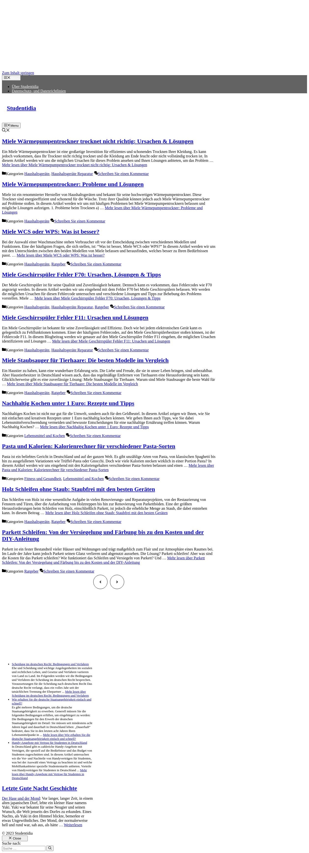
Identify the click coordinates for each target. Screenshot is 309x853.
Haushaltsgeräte (36, 174)
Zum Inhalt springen (18, 73)
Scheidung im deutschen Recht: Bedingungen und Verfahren (50, 664)
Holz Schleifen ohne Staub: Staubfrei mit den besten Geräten (78, 489)
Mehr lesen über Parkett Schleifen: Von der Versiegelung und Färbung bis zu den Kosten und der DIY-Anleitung (103, 560)
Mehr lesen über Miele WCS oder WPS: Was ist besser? (61, 255)
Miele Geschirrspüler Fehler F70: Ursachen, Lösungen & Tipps (81, 274)
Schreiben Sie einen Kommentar (123, 174)
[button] (6, 131)
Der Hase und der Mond (21, 798)
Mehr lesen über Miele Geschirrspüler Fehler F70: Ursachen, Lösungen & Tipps (97, 298)
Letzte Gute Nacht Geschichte (39, 788)
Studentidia (21, 108)
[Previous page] (100, 582)
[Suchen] (50, 848)
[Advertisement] (149, 36)
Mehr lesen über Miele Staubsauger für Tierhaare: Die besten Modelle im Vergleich (72, 384)
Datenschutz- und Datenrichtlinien (39, 91)
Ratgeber (58, 264)
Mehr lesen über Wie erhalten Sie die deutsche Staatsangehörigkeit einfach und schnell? (51, 737)
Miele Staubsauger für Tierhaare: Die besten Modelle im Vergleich (85, 360)
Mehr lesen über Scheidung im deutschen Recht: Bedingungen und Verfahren (50, 693)
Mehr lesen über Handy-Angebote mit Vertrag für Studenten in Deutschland (49, 774)
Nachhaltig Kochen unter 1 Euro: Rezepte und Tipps (68, 403)
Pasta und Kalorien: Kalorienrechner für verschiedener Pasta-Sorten (88, 446)
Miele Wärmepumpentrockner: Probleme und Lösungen (73, 184)
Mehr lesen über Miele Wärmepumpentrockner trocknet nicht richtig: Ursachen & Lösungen (74, 165)
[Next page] (117, 582)
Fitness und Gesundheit (42, 479)
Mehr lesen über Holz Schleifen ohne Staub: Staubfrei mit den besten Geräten (106, 513)
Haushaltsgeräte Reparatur (72, 174)
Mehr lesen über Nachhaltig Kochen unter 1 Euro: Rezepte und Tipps (94, 427)
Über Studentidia (25, 86)
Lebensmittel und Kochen (44, 436)
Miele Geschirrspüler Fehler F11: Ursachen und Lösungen (75, 317)
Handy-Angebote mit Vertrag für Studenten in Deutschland (49, 742)
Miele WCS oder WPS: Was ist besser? (50, 231)
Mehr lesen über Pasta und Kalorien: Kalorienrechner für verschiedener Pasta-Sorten (108, 467)
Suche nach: (11, 843)
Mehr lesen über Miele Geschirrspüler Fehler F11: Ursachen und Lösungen (111, 341)
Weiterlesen (73, 825)
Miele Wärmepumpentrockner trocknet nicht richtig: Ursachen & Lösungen (97, 141)
